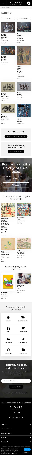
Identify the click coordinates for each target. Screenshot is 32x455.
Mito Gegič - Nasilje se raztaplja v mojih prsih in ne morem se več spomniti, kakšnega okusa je (5, 225)
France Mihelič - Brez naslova (5, 116)
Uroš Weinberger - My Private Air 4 (5, 254)
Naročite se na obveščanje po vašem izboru (16, 392)
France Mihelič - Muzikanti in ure (5, 36)
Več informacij (26, 452)
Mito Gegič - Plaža (21, 218)
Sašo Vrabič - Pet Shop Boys (21, 286)
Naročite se (16, 387)
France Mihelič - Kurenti (19, 94)
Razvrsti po (24, 18)
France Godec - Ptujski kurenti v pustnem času (20, 70)
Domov (3, 7)
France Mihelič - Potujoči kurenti (4, 58)
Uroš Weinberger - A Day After (21, 252)
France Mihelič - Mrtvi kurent (5, 95)
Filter (8, 18)
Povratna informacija (16, 136)
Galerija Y (16, 417)
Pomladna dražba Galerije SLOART (16, 185)
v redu (27, 449)
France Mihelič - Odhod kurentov (20, 36)
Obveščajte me (16, 152)
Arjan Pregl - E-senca (5, 293)
